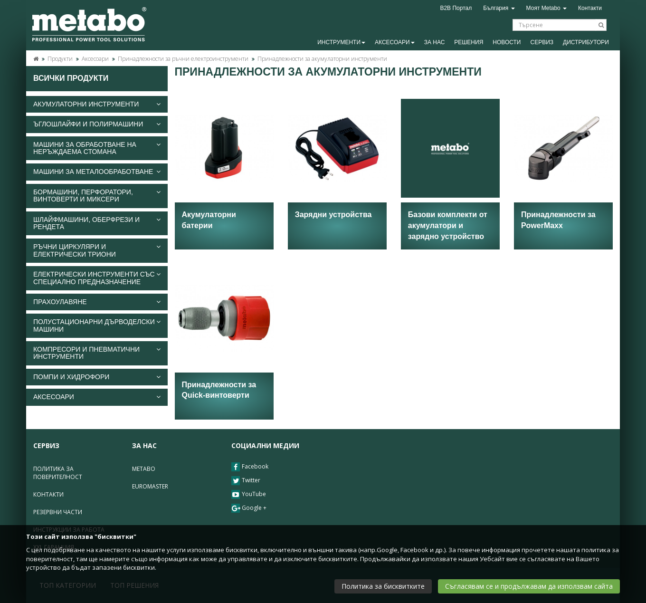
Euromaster (150, 486)
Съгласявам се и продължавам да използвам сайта (529, 586)
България (498, 8)
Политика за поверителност (57, 473)
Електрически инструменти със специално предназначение (97, 278)
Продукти (60, 59)
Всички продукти (70, 78)
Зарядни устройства (333, 215)
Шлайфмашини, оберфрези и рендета (97, 223)
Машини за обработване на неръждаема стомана (97, 148)
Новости (507, 42)
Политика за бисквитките (383, 586)
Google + (248, 508)
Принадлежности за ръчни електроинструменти (183, 59)
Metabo (143, 469)
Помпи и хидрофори (97, 377)
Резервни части (57, 512)
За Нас (434, 42)
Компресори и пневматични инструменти (97, 353)
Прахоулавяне (97, 302)
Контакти (590, 8)
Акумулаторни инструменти (97, 104)
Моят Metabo (546, 8)
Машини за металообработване (97, 171)
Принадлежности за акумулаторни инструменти (322, 59)
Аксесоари (395, 42)
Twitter (245, 480)
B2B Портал (456, 8)
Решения (468, 42)
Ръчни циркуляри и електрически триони (97, 250)
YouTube (248, 494)
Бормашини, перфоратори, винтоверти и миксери (97, 196)
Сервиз (541, 42)
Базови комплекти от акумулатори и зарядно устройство (447, 225)
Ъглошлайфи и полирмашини (97, 124)
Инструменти (341, 42)
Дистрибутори (586, 42)
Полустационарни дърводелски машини (97, 325)
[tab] (97, 104)
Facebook (249, 466)
